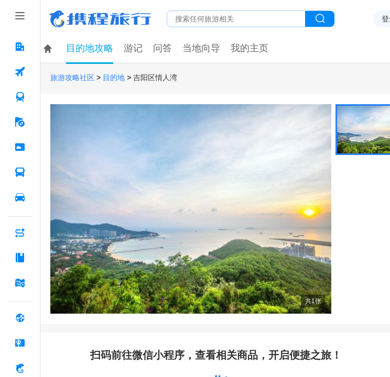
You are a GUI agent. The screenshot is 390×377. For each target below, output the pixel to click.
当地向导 (201, 48)
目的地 (114, 78)
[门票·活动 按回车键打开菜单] (20, 147)
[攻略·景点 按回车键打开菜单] (20, 258)
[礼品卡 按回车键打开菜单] (20, 343)
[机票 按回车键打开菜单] (20, 72)
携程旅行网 (100, 18)
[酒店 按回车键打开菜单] (20, 47)
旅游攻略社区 (72, 78)
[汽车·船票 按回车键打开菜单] (20, 172)
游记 (133, 48)
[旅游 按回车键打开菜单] (20, 122)
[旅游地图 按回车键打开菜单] (20, 283)
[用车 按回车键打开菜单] (20, 197)
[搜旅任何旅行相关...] (236, 19)
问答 (162, 48)
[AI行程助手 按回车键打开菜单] (20, 232)
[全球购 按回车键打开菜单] (20, 318)
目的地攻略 (89, 48)
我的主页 (249, 48)
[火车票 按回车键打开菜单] (20, 97)
